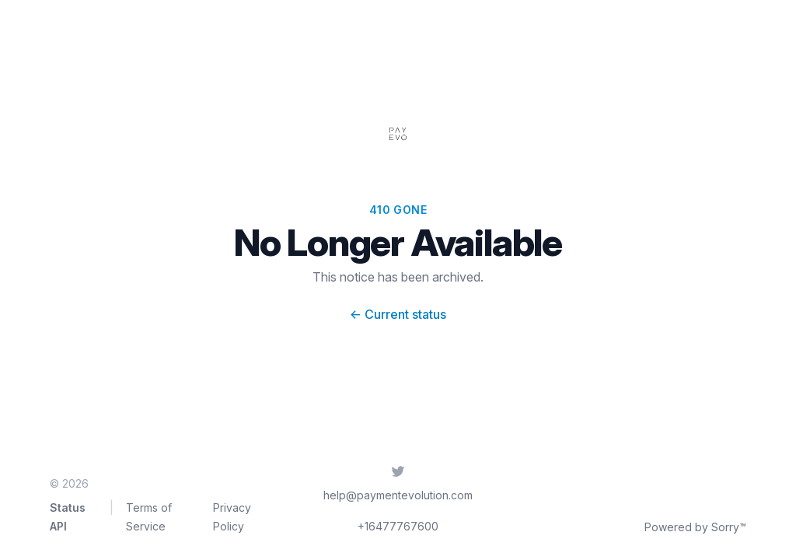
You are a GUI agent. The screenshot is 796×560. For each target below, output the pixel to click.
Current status (398, 314)
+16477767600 (398, 526)
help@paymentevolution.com (398, 495)
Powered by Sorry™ (695, 527)
